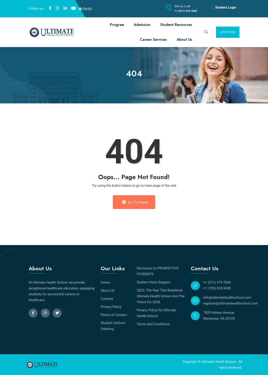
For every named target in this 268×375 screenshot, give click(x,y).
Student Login (225, 7)
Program (117, 24)
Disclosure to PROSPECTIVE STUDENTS (158, 271)
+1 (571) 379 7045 (186, 11)
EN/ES (85, 9)
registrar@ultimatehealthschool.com (230, 303)
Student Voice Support (153, 282)
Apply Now (227, 32)
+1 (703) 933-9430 (217, 288)
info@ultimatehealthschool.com (227, 297)
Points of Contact (114, 315)
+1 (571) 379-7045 (217, 282)
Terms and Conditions (153, 324)
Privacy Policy (111, 307)
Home (105, 282)
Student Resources (176, 24)
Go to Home (135, 202)
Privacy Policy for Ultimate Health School (156, 313)
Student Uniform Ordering (113, 326)
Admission (142, 24)
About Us (184, 39)
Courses (107, 299)
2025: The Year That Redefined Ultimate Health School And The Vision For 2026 (160, 296)
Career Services (153, 39)
